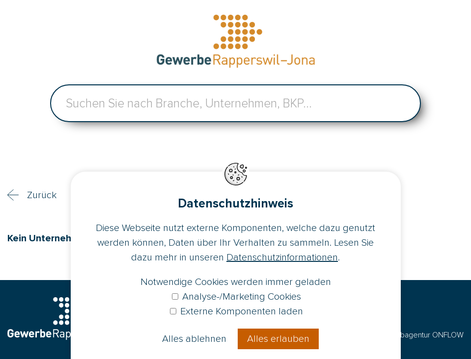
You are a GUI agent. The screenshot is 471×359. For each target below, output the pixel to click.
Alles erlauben (278, 339)
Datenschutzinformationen (282, 257)
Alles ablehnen (194, 339)
